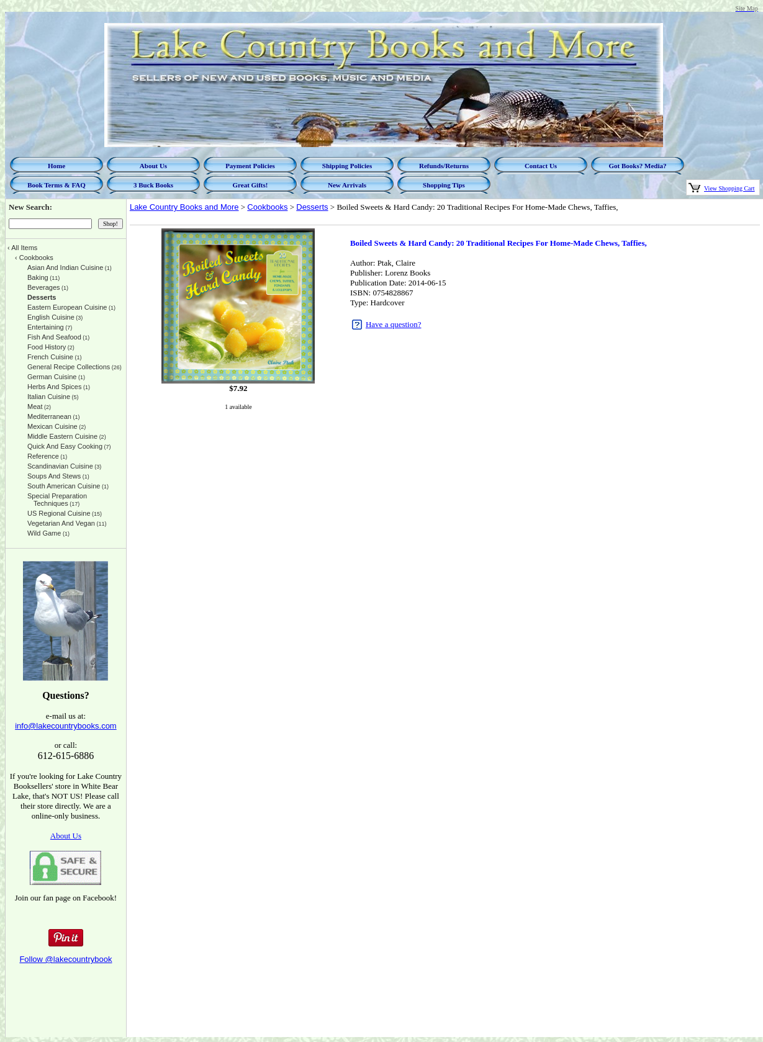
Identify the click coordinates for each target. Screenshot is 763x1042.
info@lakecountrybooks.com (66, 725)
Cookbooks (267, 207)
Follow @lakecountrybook (65, 959)
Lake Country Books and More (184, 207)
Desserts (312, 207)
